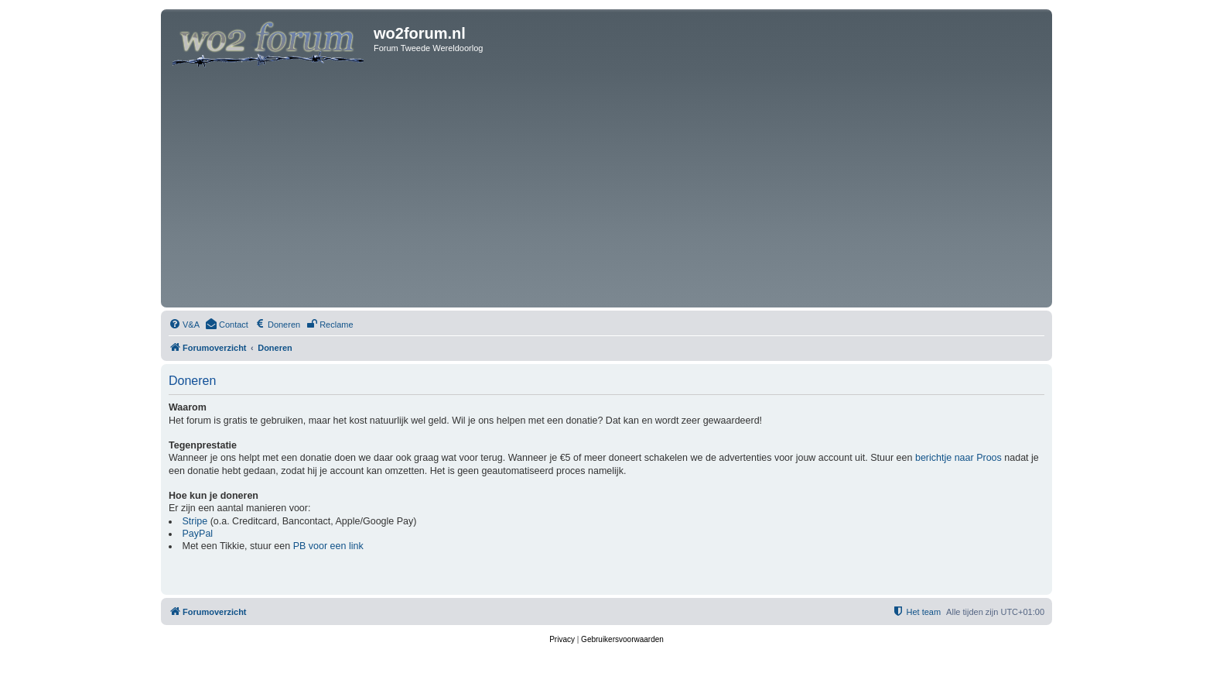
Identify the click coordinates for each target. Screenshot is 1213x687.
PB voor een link (328, 546)
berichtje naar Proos (958, 457)
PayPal (198, 533)
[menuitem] (184, 324)
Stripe (195, 521)
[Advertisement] (606, 187)
